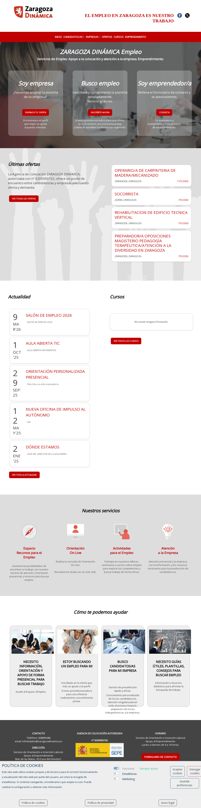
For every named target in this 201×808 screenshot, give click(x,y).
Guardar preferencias (184, 783)
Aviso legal (167, 803)
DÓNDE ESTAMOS (42, 447)
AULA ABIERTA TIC (43, 343)
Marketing (128, 779)
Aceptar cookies (177, 771)
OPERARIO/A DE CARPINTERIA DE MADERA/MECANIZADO (145, 173)
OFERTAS (107, 37)
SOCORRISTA (126, 194)
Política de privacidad (100, 803)
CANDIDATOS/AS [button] (73, 37)
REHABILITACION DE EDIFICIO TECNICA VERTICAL (151, 215)
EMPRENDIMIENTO (135, 37)
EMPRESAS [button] (92, 37)
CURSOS (119, 37)
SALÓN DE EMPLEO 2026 (49, 315)
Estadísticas (129, 774)
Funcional (128, 768)
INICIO (58, 37)
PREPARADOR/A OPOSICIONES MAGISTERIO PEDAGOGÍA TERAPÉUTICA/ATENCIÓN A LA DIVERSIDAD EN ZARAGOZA (143, 243)
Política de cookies (33, 803)
